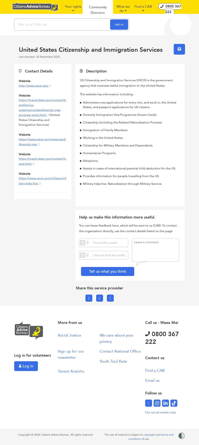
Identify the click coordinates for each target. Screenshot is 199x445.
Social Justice (69, 335)
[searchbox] (62, 24)
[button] (73, 10)
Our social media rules (160, 412)
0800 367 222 (162, 338)
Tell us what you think (107, 271)
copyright (149, 435)
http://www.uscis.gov (34, 86)
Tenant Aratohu (71, 371)
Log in (26, 366)
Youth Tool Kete (113, 361)
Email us (152, 380)
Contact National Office (120, 351)
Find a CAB (155, 370)
